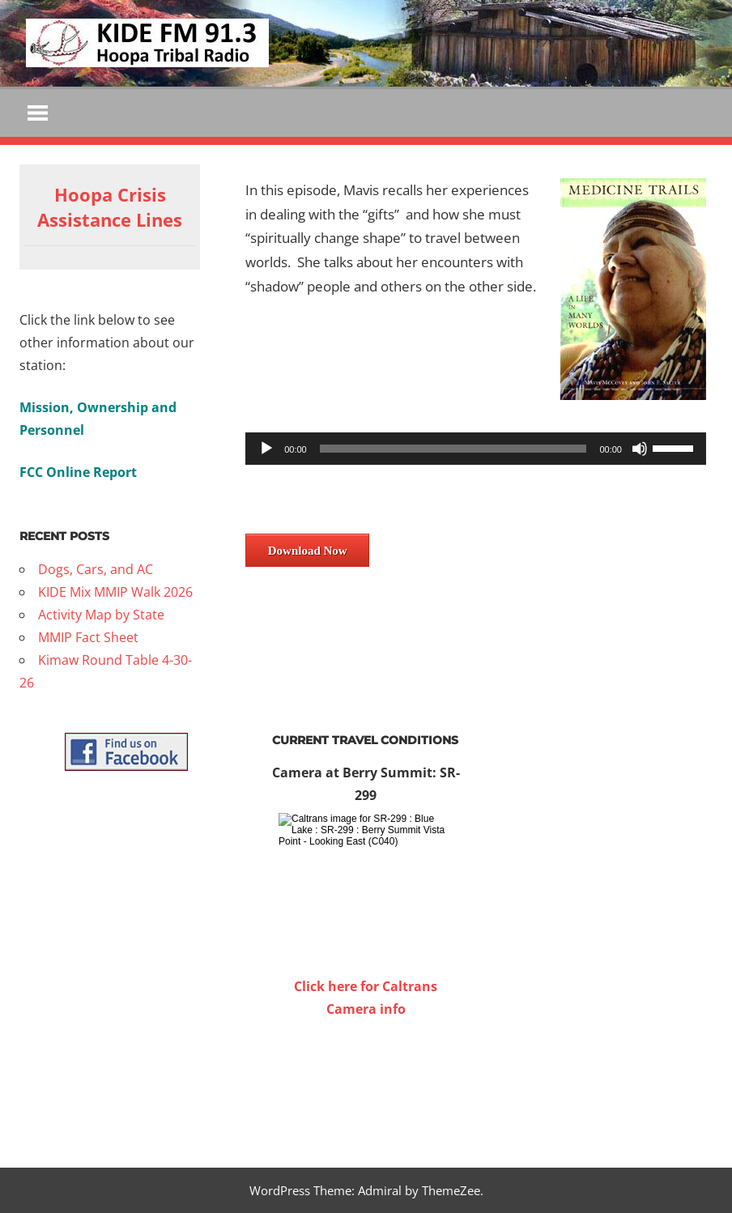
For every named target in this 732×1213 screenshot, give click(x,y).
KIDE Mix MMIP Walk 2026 (115, 592)
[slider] (453, 449)
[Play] (266, 449)
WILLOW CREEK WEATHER (366, 1081)
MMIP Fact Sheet (88, 637)
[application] (475, 448)
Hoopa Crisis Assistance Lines (109, 207)
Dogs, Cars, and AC (95, 569)
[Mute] (640, 449)
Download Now (307, 550)
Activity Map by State (101, 615)
